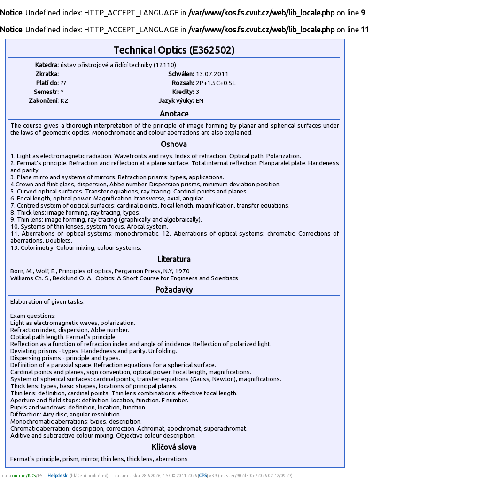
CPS (203, 475)
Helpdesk (57, 475)
